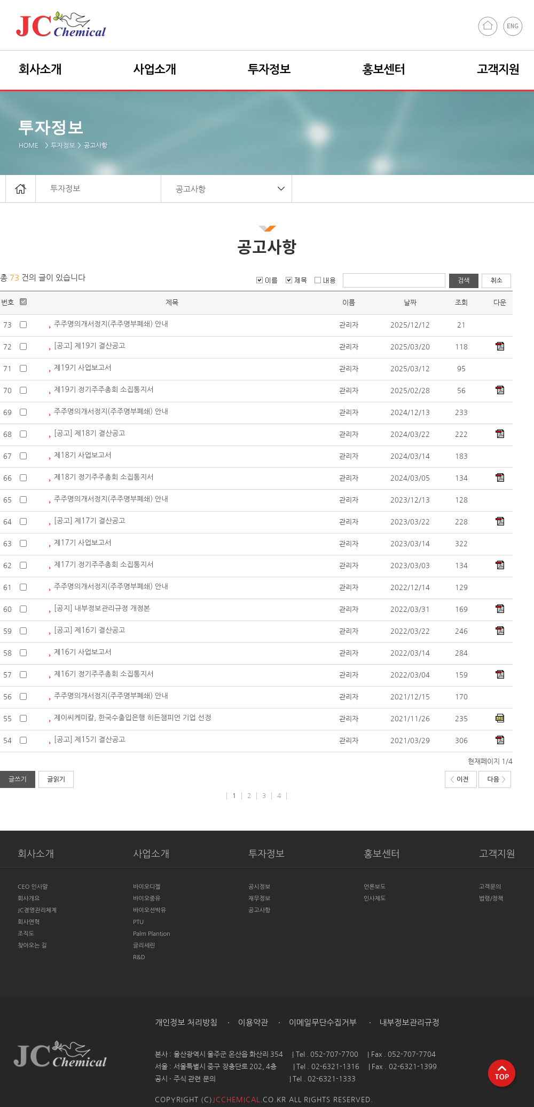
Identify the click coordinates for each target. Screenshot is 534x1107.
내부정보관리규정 (408, 1022)
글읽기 (56, 779)
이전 (460, 779)
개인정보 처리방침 (186, 1022)
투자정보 (63, 145)
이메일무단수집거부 (322, 1022)
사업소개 (155, 69)
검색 (464, 280)
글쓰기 (18, 779)
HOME (30, 145)
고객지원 (498, 69)
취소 (496, 280)
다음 (496, 779)
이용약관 (252, 1022)
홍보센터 (384, 69)
